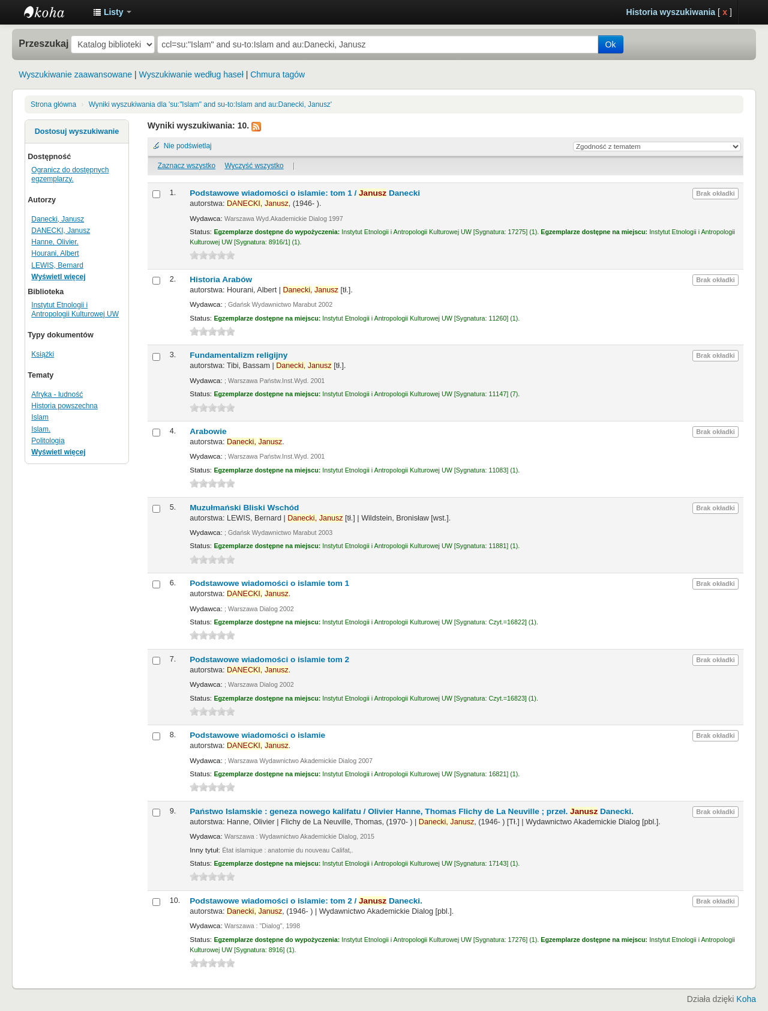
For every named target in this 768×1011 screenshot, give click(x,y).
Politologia (47, 440)
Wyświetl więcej (58, 277)
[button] (112, 12)
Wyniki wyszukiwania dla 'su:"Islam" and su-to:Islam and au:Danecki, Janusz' (210, 104)
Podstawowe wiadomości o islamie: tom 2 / (306, 900)
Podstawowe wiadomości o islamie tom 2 (269, 659)
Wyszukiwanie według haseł (191, 74)
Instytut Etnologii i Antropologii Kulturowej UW (54, 12)
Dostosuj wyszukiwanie (77, 131)
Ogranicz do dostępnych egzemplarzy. (70, 174)
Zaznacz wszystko (186, 165)
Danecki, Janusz (57, 219)
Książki (42, 354)
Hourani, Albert (55, 253)
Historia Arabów (221, 279)
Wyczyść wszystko (253, 165)
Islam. (40, 429)
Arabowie (208, 431)
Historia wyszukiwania (671, 12)
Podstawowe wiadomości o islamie (257, 735)
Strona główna (53, 104)
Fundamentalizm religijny (238, 355)
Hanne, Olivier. (55, 242)
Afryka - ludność (57, 394)
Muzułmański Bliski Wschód (244, 507)
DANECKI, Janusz (60, 230)
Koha (746, 999)
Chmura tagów (277, 74)
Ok (610, 44)
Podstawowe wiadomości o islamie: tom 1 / (305, 193)
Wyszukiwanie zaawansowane (75, 74)
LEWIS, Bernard (57, 265)
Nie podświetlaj (188, 146)
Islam (40, 417)
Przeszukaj (43, 43)
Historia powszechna (64, 406)
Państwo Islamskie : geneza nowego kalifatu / (412, 811)
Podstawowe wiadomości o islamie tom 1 (269, 583)
